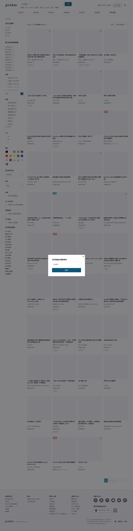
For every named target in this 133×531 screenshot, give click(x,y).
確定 (66, 270)
